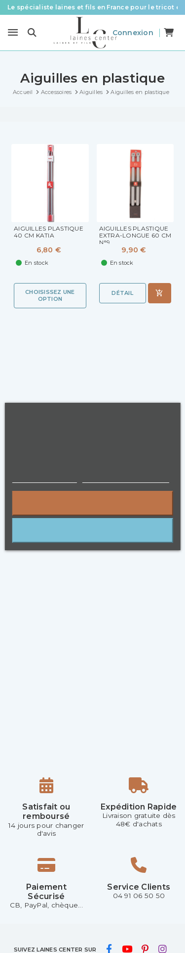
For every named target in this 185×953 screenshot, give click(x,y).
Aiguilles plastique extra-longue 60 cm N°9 (135, 235)
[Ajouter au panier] (159, 293)
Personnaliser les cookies (125, 478)
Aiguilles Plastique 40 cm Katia (48, 232)
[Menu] (13, 33)
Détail (122, 292)
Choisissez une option (50, 295)
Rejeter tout (92, 503)
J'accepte (92, 530)
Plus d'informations (44, 478)
